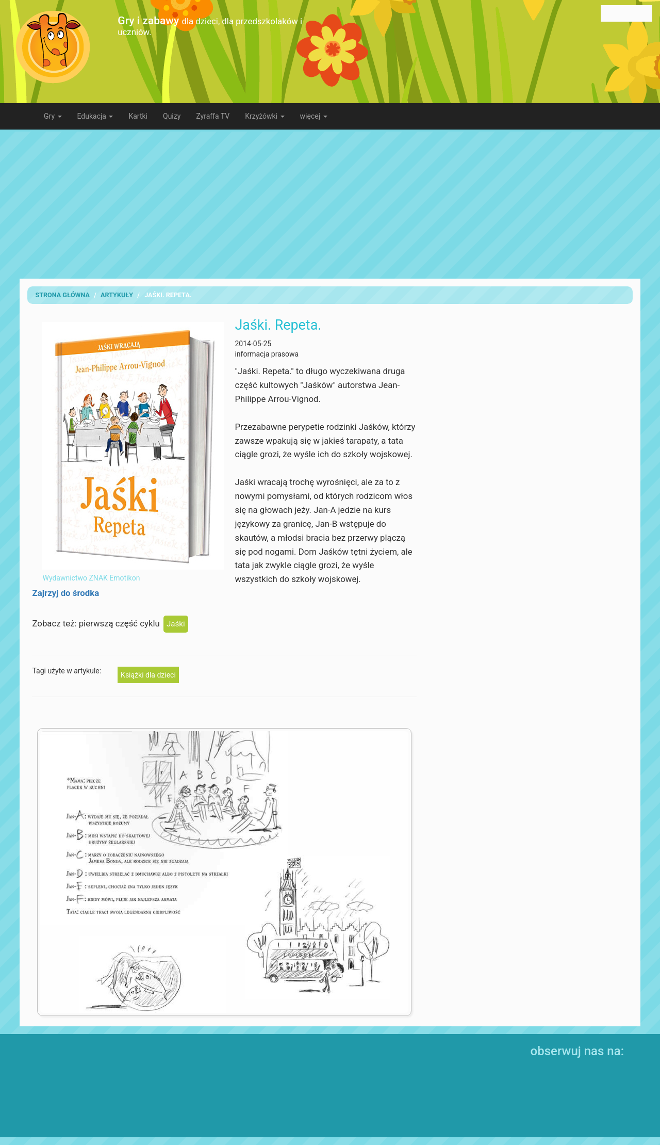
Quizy (171, 116)
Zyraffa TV (212, 116)
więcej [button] (313, 116)
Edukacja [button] (95, 116)
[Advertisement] (330, 203)
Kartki (137, 116)
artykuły (117, 295)
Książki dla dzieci (148, 675)
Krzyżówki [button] (264, 116)
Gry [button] (53, 116)
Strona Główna (62, 295)
